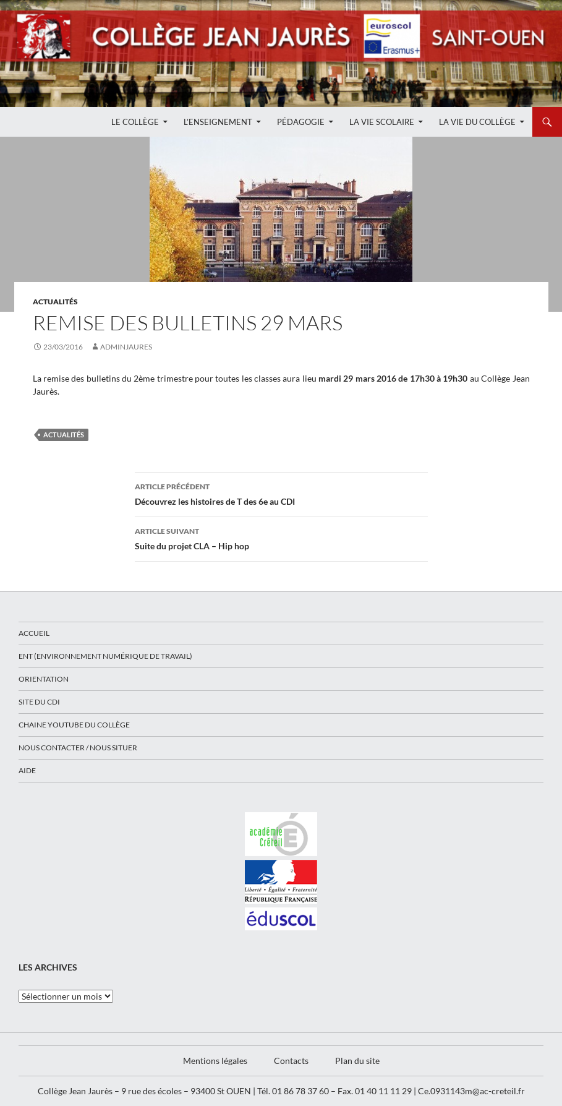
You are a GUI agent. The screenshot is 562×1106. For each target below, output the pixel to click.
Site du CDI (39, 701)
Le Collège (135, 122)
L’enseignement (218, 122)
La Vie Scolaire (381, 122)
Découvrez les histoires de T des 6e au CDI (281, 493)
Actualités (55, 301)
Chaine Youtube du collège (74, 724)
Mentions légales (215, 1060)
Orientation (44, 679)
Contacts (291, 1060)
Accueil (34, 633)
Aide (27, 770)
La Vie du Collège (477, 122)
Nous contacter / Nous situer (78, 747)
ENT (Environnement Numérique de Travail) (105, 656)
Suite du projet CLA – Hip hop (281, 537)
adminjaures (126, 346)
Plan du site (357, 1060)
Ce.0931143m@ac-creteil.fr (471, 1091)
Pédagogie (301, 122)
